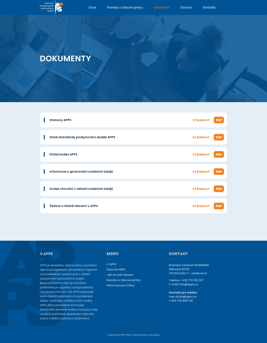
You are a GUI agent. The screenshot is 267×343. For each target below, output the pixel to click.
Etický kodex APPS (63, 154)
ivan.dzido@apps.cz (183, 297)
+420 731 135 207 (192, 280)
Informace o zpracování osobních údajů (81, 171)
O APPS (111, 264)
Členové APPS (116, 269)
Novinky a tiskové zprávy (123, 280)
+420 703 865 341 (181, 301)
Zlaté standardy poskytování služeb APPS (82, 137)
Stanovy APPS (60, 120)
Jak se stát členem (120, 275)
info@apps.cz (188, 284)
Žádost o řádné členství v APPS (74, 206)
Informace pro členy (120, 285)
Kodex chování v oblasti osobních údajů (81, 189)
